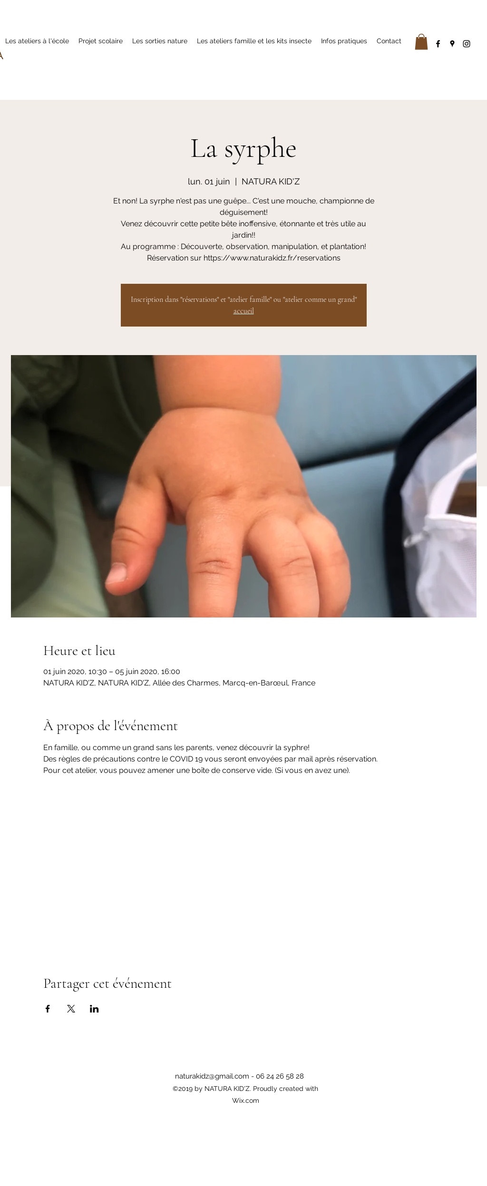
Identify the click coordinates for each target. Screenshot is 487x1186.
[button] (421, 41)
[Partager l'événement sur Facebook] (47, 1008)
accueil (244, 311)
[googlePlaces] (452, 43)
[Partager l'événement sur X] (71, 1008)
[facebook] (438, 43)
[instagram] (466, 43)
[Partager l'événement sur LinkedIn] (94, 1008)
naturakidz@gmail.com (212, 1076)
